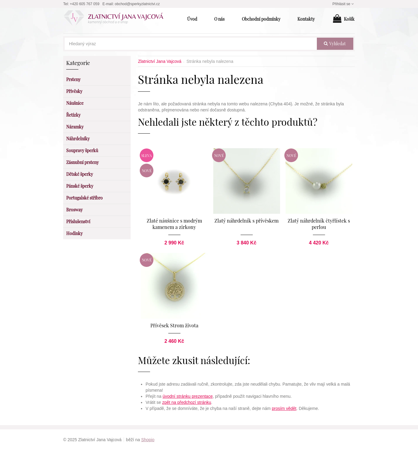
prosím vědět (284, 408)
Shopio (148, 439)
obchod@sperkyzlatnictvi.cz (137, 4)
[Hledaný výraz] (191, 44)
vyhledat (335, 43)
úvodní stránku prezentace (188, 396)
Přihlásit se (343, 4)
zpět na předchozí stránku (186, 402)
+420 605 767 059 (84, 4)
